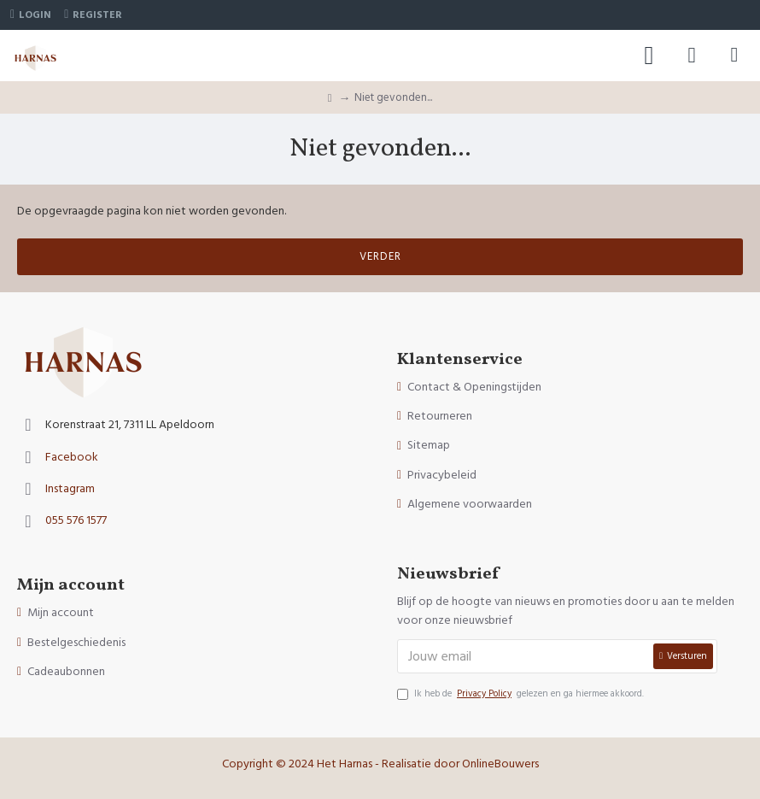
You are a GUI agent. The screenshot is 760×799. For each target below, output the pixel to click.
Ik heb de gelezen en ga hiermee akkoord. (520, 694)
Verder (380, 256)
